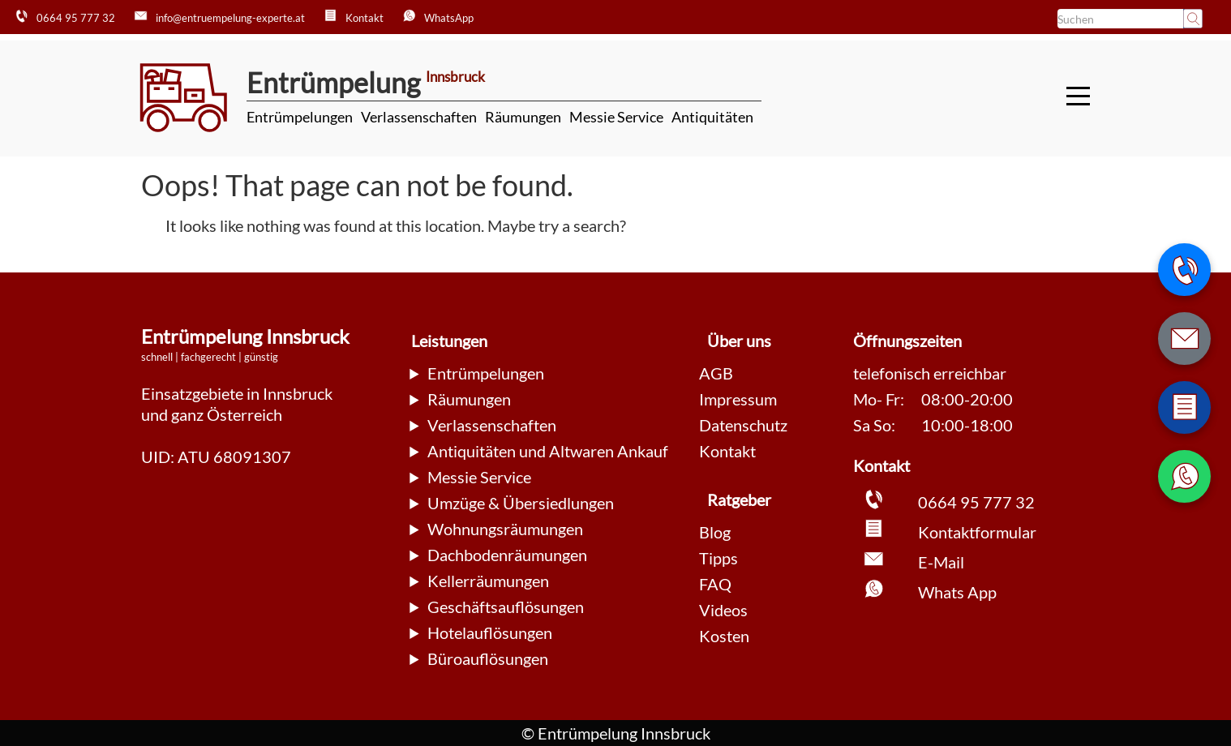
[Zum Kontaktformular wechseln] (1184, 407)
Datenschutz (743, 425)
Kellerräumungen (488, 580)
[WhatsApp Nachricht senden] (1184, 476)
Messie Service (616, 117)
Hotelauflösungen (489, 632)
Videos (723, 610)
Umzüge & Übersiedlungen (520, 502)
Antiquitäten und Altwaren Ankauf (547, 451)
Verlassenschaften (419, 117)
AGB (716, 373)
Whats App (957, 592)
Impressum (738, 399)
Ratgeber (739, 499)
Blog (715, 532)
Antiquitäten (712, 117)
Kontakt (727, 451)
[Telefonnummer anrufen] (1184, 269)
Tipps (718, 558)
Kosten (724, 635)
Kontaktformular (977, 532)
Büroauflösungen (487, 658)
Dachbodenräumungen (507, 554)
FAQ (715, 584)
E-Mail (941, 562)
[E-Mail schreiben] (1184, 338)
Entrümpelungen (300, 117)
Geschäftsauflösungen (505, 606)
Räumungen (523, 117)
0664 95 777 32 (976, 502)
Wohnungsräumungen (505, 528)
